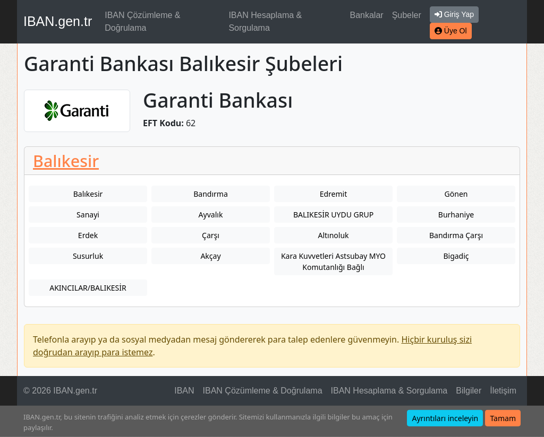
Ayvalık (211, 214)
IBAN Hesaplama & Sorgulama (265, 21)
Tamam (503, 418)
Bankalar (366, 15)
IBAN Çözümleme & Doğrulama (142, 21)
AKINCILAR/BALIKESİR (87, 288)
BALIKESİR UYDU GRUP (333, 214)
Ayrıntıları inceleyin (445, 418)
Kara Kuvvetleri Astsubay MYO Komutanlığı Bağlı (333, 261)
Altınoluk (333, 235)
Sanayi (87, 214)
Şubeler (406, 15)
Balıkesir (66, 161)
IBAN (184, 390)
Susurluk (88, 256)
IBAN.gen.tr (57, 21)
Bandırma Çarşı (456, 235)
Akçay (210, 256)
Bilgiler (468, 390)
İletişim (503, 390)
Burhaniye (456, 214)
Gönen (456, 194)
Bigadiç (456, 256)
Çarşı (210, 235)
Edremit (333, 194)
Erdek (88, 235)
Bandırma (210, 194)
